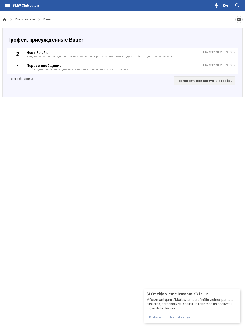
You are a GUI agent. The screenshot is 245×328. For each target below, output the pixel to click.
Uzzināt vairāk (179, 317)
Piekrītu (155, 317)
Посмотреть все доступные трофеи (204, 80)
